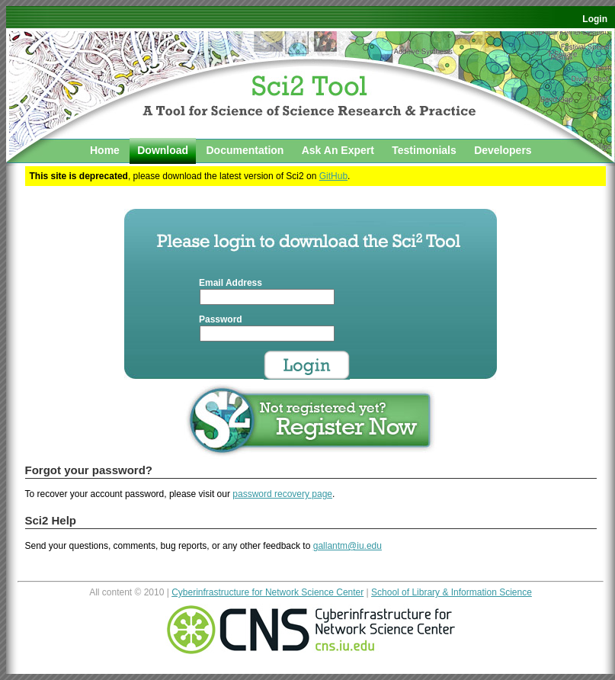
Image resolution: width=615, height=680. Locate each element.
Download (162, 150)
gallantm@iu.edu (347, 545)
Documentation (244, 150)
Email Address (230, 282)
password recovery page (282, 494)
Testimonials (424, 150)
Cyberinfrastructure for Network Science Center (267, 592)
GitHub (333, 176)
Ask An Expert (338, 150)
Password (220, 319)
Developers (502, 150)
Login (594, 19)
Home (105, 150)
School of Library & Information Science (451, 592)
